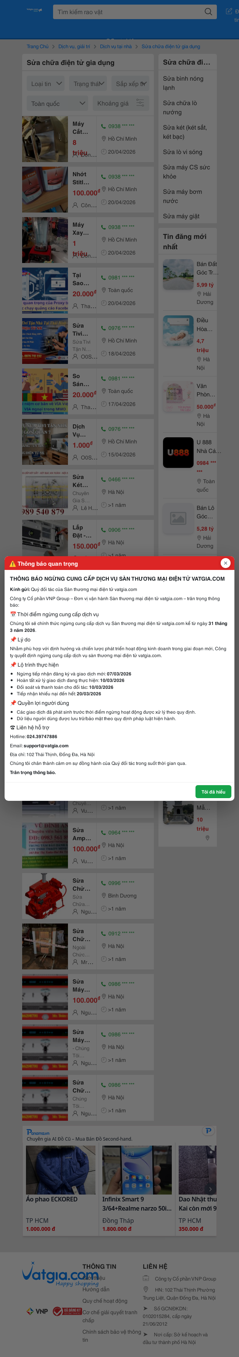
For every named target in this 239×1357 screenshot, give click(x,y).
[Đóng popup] (226, 563)
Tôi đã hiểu (213, 791)
